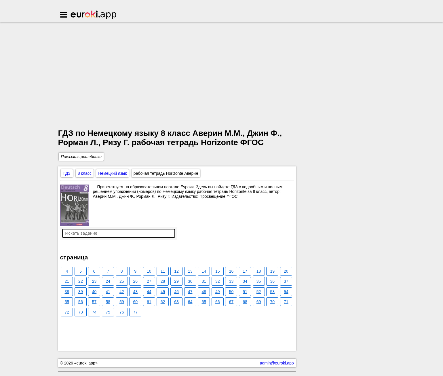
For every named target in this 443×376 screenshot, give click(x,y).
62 (163, 301)
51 (245, 291)
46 (176, 291)
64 (190, 301)
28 (163, 281)
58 (108, 301)
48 (203, 291)
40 (94, 291)
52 (258, 291)
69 (258, 301)
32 (217, 281)
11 (163, 271)
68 (245, 301)
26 (135, 281)
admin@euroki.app (277, 363)
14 (203, 271)
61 (149, 301)
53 (272, 291)
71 (286, 301)
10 (149, 271)
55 (67, 301)
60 (135, 301)
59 (121, 301)
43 (135, 291)
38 (67, 291)
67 (231, 301)
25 (121, 281)
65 (203, 301)
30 (190, 281)
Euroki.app (94, 15)
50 (231, 291)
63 (176, 301)
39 (80, 291)
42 (121, 291)
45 (163, 291)
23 (94, 281)
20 (286, 271)
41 (108, 291)
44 (149, 291)
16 (231, 271)
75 (108, 312)
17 (245, 271)
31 (203, 281)
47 (190, 291)
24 (108, 281)
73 (80, 312)
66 (217, 301)
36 (272, 281)
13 (190, 271)
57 (94, 301)
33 (231, 281)
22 (80, 281)
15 (217, 271)
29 (176, 281)
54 (286, 291)
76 (121, 312)
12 (176, 271)
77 (135, 312)
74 (94, 312)
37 (286, 281)
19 (272, 271)
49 (217, 291)
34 (245, 281)
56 (80, 301)
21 (67, 281)
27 (149, 281)
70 (272, 301)
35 (258, 281)
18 (258, 271)
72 (67, 312)
